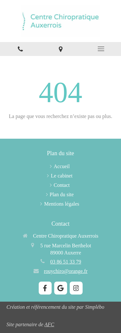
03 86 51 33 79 (65, 261)
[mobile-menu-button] (101, 48)
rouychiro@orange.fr (65, 271)
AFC (49, 324)
